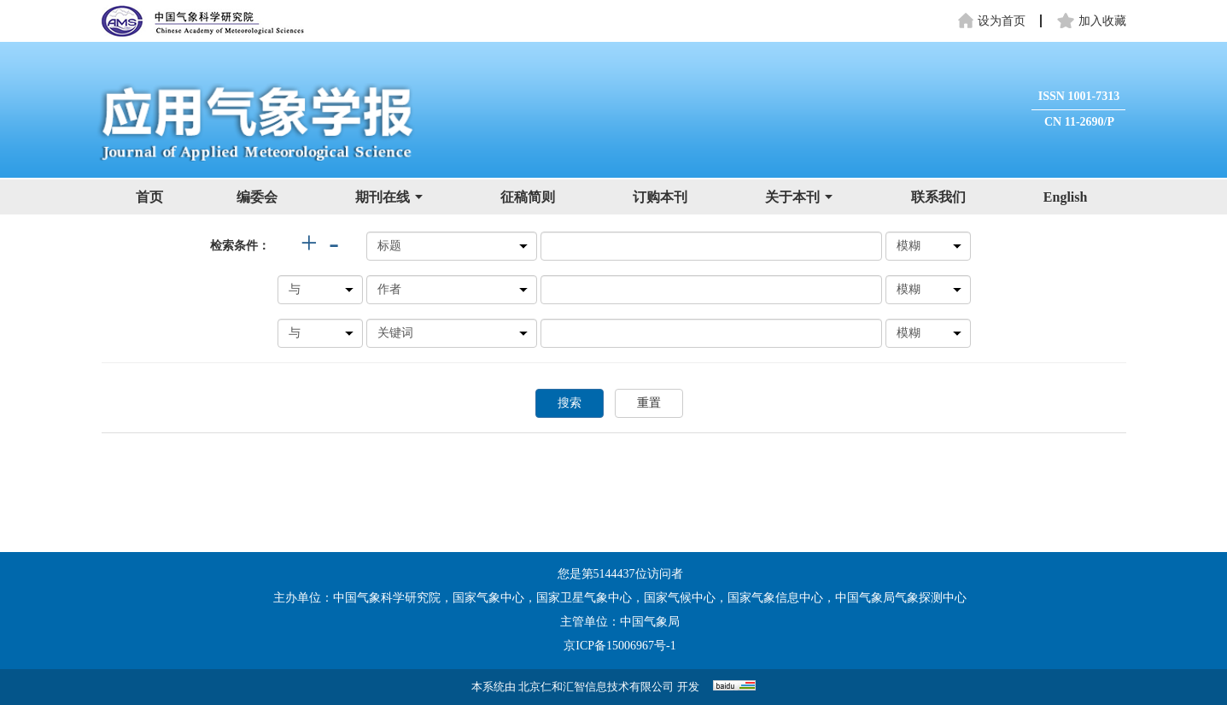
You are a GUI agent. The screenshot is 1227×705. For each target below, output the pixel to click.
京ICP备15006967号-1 (619, 645)
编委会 (257, 197)
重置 (649, 403)
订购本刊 (660, 197)
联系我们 (938, 197)
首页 (149, 197)
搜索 (569, 403)
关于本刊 (799, 197)
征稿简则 (527, 197)
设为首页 (990, 21)
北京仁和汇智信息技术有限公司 (596, 686)
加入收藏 (1091, 21)
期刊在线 (389, 197)
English (1065, 197)
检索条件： (240, 245)
